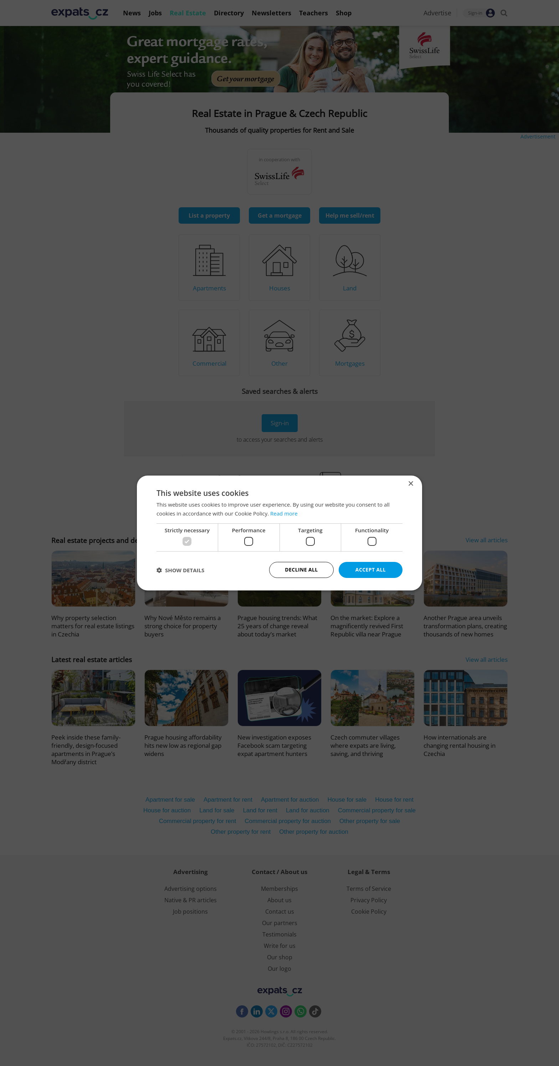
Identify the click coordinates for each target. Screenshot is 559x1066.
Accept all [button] (370, 569)
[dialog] (279, 533)
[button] (180, 570)
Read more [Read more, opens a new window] (284, 513)
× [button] (410, 484)
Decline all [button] (301, 569)
